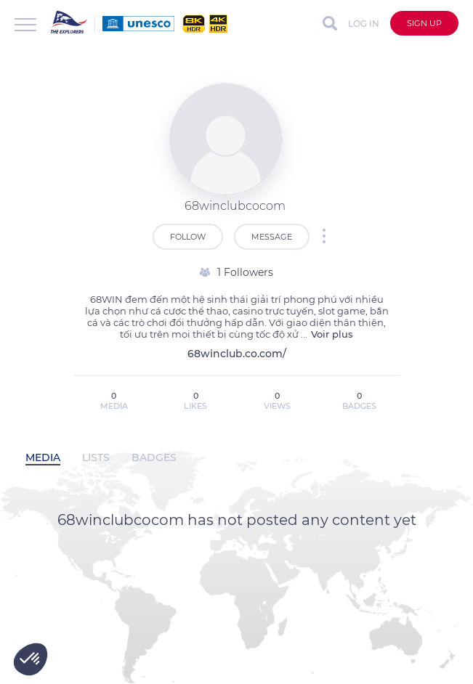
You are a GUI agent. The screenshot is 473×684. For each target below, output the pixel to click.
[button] (30, 659)
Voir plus (332, 334)
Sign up (424, 23)
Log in (363, 23)
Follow (188, 237)
